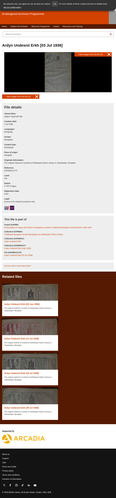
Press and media (9, 467)
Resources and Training (72, 26)
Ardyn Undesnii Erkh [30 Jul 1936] (21, 408)
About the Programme (40, 26)
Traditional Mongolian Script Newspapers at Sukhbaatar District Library (33, 234)
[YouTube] (35, 485)
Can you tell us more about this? (17, 266)
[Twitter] (4, 485)
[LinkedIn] (29, 485)
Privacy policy (8, 471)
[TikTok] (23, 485)
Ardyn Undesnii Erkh (12, 241)
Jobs (4, 462)
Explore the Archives (19, 26)
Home (4, 26)
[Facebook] (10, 485)
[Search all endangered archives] (56, 34)
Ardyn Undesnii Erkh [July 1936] (17, 248)
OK (54, 4)
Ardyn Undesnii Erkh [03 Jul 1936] (18, 255)
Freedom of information (11, 479)
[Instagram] (16, 485)
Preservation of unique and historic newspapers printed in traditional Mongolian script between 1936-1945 (48, 227)
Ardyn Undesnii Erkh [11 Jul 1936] (21, 339)
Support (5, 458)
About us (5, 454)
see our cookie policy (12, 7)
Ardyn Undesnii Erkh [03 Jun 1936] (22, 304)
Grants (56, 26)
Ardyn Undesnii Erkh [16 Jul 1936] (21, 373)
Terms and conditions (11, 475)
